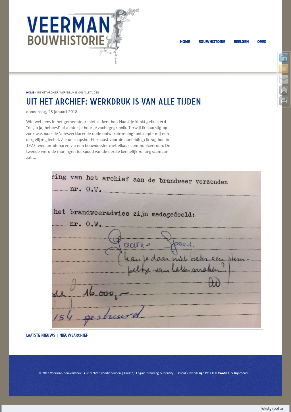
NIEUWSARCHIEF (73, 335)
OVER (261, 41)
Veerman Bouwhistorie (66, 373)
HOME (185, 41)
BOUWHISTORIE (211, 41)
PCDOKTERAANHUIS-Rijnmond (226, 373)
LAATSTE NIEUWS (40, 335)
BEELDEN (241, 41)
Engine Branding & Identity (154, 373)
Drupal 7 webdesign (190, 373)
